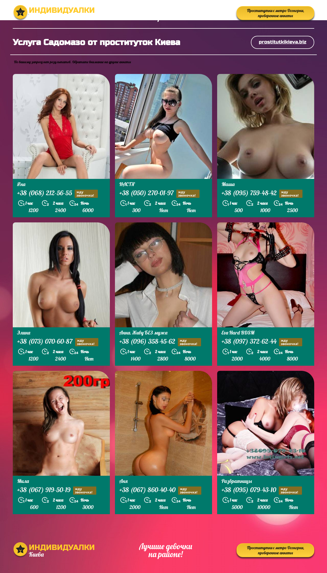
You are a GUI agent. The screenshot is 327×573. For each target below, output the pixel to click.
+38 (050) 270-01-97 (159, 193)
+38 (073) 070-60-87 (57, 342)
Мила (23, 481)
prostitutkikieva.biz (282, 42)
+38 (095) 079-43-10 (261, 490)
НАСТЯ (127, 184)
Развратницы (236, 481)
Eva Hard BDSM (237, 332)
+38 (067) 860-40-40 (160, 490)
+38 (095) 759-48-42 (261, 193)
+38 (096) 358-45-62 (160, 342)
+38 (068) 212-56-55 (57, 193)
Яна (21, 184)
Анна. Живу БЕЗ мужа (143, 332)
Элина (23, 332)
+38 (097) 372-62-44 (261, 342)
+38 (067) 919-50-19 (56, 490)
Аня (123, 481)
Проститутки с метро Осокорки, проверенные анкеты (275, 13)
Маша (228, 184)
